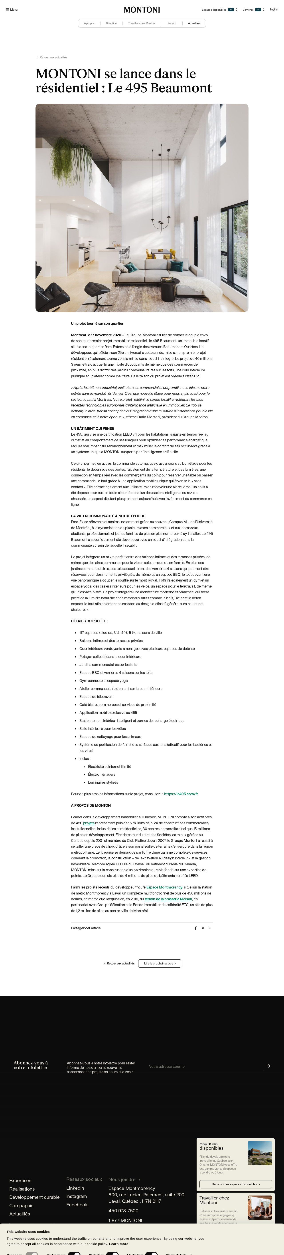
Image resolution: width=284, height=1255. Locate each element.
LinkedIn (75, 1188)
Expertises (20, 1180)
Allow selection (37, 1243)
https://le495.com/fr (181, 794)
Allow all (102, 1243)
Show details (176, 1227)
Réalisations (22, 1188)
